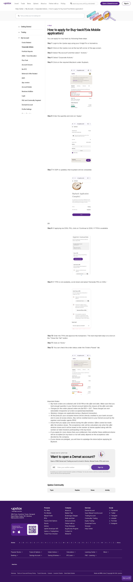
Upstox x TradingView (51, 531)
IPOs (45, 518)
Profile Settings (27, 109)
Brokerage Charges (71, 515)
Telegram (113, 515)
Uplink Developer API (51, 528)
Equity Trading (89, 521)
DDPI (23, 78)
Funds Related (26, 42)
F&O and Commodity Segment (31, 100)
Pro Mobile (47, 513)
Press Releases (70, 526)
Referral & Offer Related (29, 73)
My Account (29, 9)
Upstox (120, 573)
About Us (68, 510)
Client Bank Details (69, 573)
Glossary (88, 526)
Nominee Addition (27, 91)
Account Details (27, 87)
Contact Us (68, 531)
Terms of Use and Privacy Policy (26, 573)
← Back (49, 25)
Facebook (113, 510)
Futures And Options (50, 521)
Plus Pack (25, 60)
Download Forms (90, 523)
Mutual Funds (48, 515)
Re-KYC (24, 69)
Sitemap (13, 573)
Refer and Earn (70, 518)
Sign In (126, 3)
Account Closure (27, 65)
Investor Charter (58, 573)
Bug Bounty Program (71, 528)
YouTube (113, 521)
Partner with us (69, 523)
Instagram (113, 523)
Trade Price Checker (51, 534)
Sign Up (100, 467)
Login (23, 96)
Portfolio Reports (27, 51)
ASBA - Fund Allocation (29, 56)
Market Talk (69, 513)
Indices (46, 526)
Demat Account (90, 510)
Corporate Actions (41, 9)
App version (25, 82)
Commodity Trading (91, 518)
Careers (50, 573)
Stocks (46, 523)
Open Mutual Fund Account (93, 513)
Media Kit (68, 534)
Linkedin (112, 518)
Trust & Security (41, 573)
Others (119, 542)
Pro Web (47, 510)
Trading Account (90, 515)
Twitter (112, 513)
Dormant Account (27, 105)
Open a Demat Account (110, 3)
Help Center (19, 9)
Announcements (70, 521)
